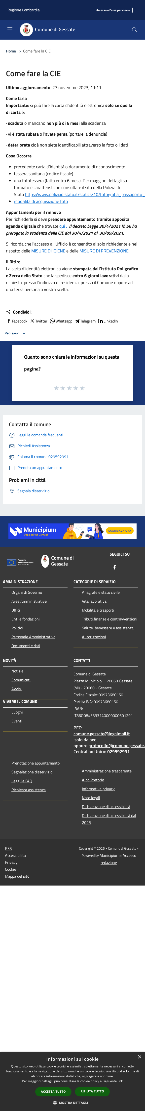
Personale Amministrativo (33, 637)
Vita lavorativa (94, 601)
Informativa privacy (98, 789)
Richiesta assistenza (28, 790)
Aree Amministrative (29, 601)
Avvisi (16, 689)
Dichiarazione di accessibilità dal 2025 (109, 819)
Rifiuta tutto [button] (92, 1091)
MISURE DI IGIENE (48, 250)
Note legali (91, 798)
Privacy (11, 862)
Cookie (10, 869)
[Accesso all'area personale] (113, 10)
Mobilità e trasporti (98, 610)
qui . (63, 226)
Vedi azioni (16, 333)
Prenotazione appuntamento (35, 763)
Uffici (15, 610)
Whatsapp (60, 321)
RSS (8, 848)
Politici (17, 628)
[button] (72, 1102)
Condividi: (19, 312)
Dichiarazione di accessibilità (106, 807)
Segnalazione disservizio (31, 772)
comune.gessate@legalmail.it (101, 733)
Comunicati (21, 680)
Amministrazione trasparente (107, 771)
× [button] (139, 1057)
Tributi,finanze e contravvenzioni (109, 619)
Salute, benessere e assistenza (108, 628)
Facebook (16, 321)
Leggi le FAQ (21, 781)
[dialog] (72, 1081)
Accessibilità (15, 855)
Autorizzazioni (94, 637)
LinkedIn (108, 321)
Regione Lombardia (23, 10)
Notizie (17, 671)
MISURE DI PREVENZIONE (104, 250)
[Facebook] (115, 567)
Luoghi (17, 712)
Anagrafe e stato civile (101, 592)
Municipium (109, 855)
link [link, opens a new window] (120, 1081)
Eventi (16, 721)
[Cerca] (135, 30)
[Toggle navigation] (10, 29)
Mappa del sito (17, 876)
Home (11, 51)
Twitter (38, 321)
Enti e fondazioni (25, 619)
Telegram (85, 321)
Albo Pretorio (93, 780)
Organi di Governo (26, 592)
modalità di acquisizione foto (41, 201)
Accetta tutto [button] (53, 1091)
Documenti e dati (25, 646)
